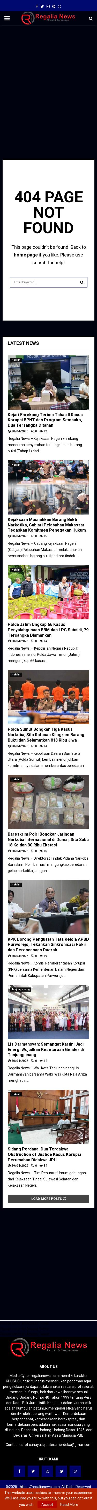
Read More (69, 1504)
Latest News (23, 343)
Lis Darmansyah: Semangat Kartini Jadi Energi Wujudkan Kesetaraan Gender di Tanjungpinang (46, 1049)
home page (26, 255)
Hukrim (16, 360)
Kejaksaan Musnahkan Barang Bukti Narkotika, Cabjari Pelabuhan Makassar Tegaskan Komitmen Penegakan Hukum (47, 525)
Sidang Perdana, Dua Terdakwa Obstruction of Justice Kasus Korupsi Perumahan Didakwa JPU (44, 1154)
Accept (47, 1505)
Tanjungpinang (21, 989)
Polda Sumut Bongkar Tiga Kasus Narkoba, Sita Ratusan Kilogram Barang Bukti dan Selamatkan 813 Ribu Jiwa (46, 735)
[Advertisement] (48, 78)
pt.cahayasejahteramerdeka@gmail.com (58, 1445)
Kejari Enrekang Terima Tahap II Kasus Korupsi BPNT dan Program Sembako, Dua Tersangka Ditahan (45, 420)
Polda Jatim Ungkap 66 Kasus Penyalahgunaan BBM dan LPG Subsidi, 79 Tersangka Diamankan (48, 630)
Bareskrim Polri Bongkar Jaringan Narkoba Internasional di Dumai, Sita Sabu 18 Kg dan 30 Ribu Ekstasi (48, 839)
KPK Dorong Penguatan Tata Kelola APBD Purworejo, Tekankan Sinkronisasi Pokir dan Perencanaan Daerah (48, 945)
